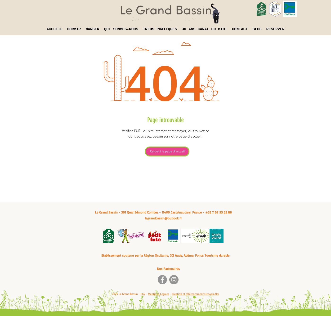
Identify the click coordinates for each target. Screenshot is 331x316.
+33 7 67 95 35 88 (218, 212)
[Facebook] (162, 279)
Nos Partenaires (168, 269)
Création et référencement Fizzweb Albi (195, 294)
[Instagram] (174, 279)
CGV (143, 294)
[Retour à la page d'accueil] (167, 151)
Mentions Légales (158, 294)
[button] (74, 29)
